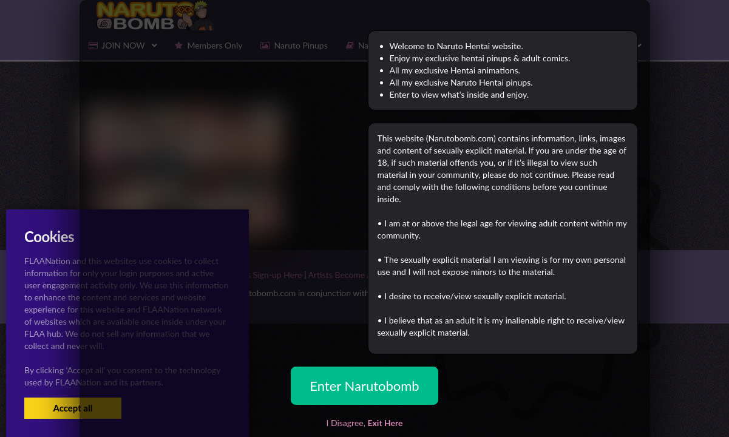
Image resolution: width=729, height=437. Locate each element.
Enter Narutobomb (364, 386)
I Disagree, (364, 423)
